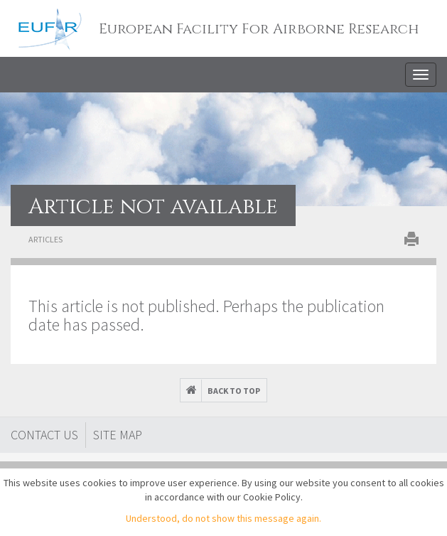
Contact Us (44, 435)
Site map (117, 435)
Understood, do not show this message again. (223, 518)
